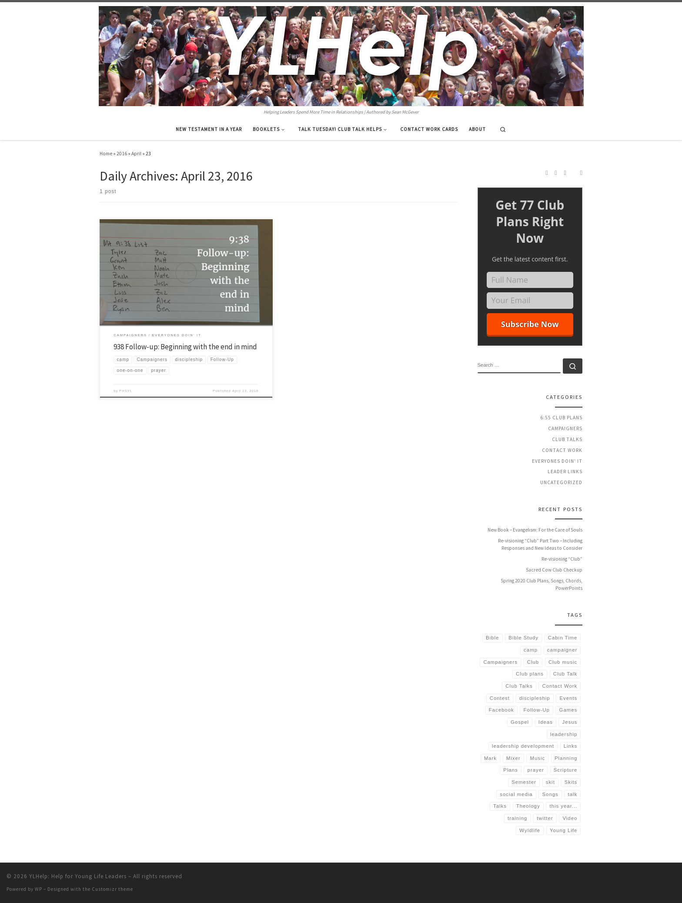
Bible (492, 637)
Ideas (545, 722)
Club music (562, 662)
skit (550, 782)
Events (568, 698)
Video (569, 818)
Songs (550, 794)
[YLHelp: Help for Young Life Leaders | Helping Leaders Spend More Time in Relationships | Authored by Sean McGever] (341, 54)
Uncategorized (561, 482)
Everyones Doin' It (557, 461)
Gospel (520, 722)
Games (568, 709)
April (136, 153)
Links (571, 746)
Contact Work (562, 450)
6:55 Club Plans (561, 418)
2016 (122, 153)
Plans (510, 770)
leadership (564, 734)
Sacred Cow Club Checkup (554, 570)
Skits (571, 782)
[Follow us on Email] (581, 172)
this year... (563, 806)
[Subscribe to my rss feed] (546, 172)
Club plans (530, 673)
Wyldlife (529, 830)
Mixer (513, 758)
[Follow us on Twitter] (565, 172)
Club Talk (565, 673)
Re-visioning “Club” (562, 559)
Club (533, 662)
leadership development (523, 746)
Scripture (566, 770)
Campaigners (565, 428)
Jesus (570, 722)
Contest (500, 698)
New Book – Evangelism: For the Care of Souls (535, 530)
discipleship (534, 698)
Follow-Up (537, 709)
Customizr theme (112, 889)
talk (573, 794)
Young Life (563, 830)
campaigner (562, 649)
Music (537, 758)
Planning (566, 758)
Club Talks (567, 439)
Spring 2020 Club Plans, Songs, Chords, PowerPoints (541, 585)
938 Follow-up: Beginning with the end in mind (185, 346)
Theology (528, 806)
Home (106, 153)
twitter (545, 818)
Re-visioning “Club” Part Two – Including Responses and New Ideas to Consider (540, 545)
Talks (500, 806)
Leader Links (565, 471)
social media (516, 794)
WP (38, 889)
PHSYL (125, 391)
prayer (536, 770)
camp (531, 649)
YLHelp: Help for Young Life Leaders (78, 876)
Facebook (501, 709)
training (517, 818)
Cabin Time (563, 637)
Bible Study (523, 637)
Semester (524, 782)
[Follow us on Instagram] (556, 172)
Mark (490, 758)
